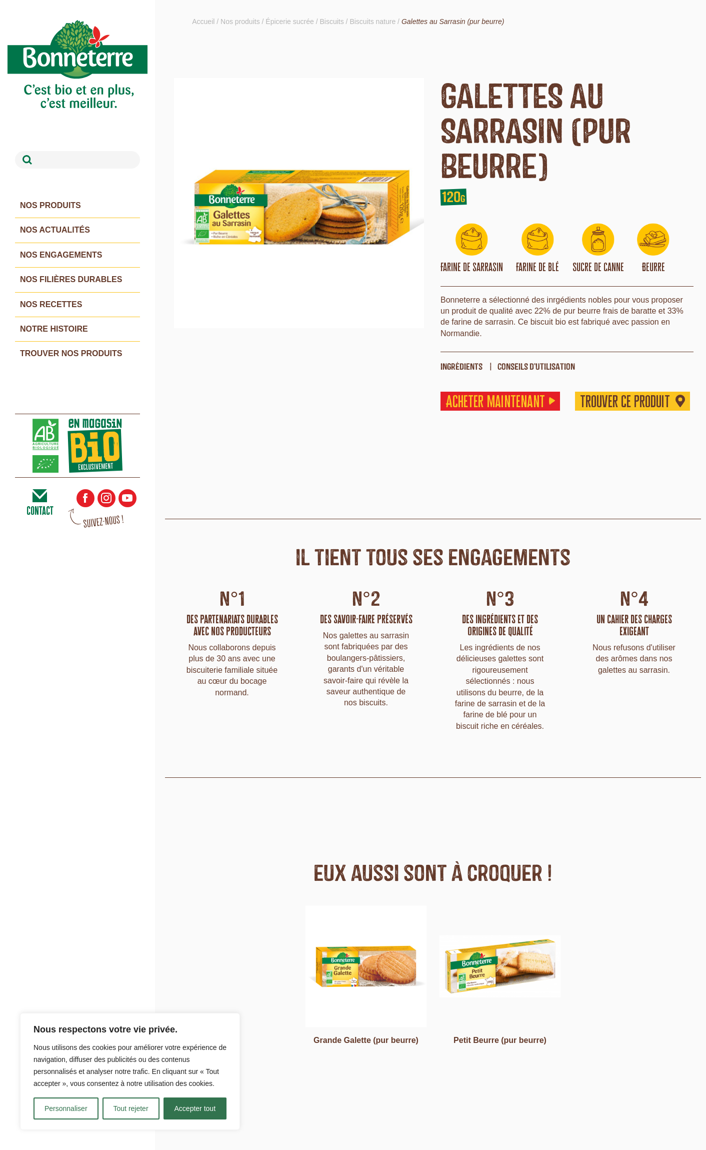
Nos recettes (51, 304)
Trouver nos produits (71, 353)
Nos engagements (61, 255)
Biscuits (332, 22)
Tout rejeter (131, 1108)
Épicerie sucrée (290, 22)
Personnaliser (66, 1108)
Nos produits (50, 205)
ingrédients (461, 366)
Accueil (203, 22)
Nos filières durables (71, 279)
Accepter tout (195, 1108)
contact (40, 511)
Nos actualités (55, 230)
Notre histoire (54, 329)
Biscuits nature (373, 22)
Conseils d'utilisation (536, 366)
